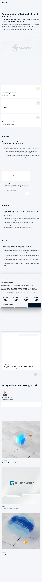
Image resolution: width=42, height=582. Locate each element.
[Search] (35, 2)
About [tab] (34, 278)
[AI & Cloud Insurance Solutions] (21, 442)
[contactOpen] (21, 404)
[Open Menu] (39, 2)
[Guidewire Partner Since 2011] (21, 488)
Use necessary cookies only (8, 305)
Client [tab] (4, 168)
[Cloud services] (21, 534)
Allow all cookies (34, 305)
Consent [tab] (7, 278)
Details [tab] (21, 278)
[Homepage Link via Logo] (4, 2)
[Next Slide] (38, 374)
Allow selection (21, 305)
